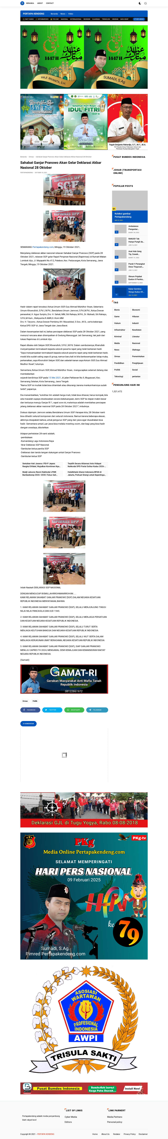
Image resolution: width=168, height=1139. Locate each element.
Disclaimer (143, 1134)
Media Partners (114, 1117)
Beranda (30, 3)
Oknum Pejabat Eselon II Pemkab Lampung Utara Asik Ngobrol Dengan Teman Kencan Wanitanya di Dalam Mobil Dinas (136, 278)
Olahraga (96, 19)
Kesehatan (136, 330)
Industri (135, 323)
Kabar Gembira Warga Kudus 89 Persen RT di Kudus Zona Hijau (136, 290)
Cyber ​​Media (71, 1117)
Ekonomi (87, 19)
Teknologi (106, 19)
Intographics (42, 19)
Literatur (136, 336)
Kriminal (118, 336)
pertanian (136, 376)
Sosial (135, 370)
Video (70, 14)
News (63, 14)
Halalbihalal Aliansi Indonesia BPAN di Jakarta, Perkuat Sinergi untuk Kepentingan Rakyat (87, 473)
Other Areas (139, 19)
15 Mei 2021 (55, 377)
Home (95, 1134)
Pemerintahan (138, 356)
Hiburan (115, 19)
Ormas (31, 157)
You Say (55, 19)
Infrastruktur (119, 330)
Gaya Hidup (124, 19)
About (40, 3)
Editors (68, 1122)
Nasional (64, 19)
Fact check (28, 19)
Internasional (75, 19)
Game (116, 316)
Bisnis (117, 310)
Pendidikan (119, 363)
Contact (50, 3)
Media (117, 343)
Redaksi (116, 1134)
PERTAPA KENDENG (33, 13)
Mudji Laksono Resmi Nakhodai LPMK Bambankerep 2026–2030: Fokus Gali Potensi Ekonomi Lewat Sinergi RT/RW (39, 473)
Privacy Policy (130, 1134)
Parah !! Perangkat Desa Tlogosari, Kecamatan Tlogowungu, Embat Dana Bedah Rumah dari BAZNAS (136, 265)
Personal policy (114, 1122)
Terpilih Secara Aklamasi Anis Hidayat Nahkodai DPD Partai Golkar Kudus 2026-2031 (86, 465)
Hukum (117, 323)
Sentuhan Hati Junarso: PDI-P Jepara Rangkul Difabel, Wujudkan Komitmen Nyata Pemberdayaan (41, 465)
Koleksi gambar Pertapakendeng (123, 215)
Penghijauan (137, 363)
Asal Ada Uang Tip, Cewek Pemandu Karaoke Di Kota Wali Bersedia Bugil (136, 253)
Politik (35, 701)
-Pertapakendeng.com (43, 247)
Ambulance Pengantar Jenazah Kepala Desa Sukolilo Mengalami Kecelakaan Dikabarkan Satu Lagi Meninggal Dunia (135, 228)
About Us (105, 1134)
